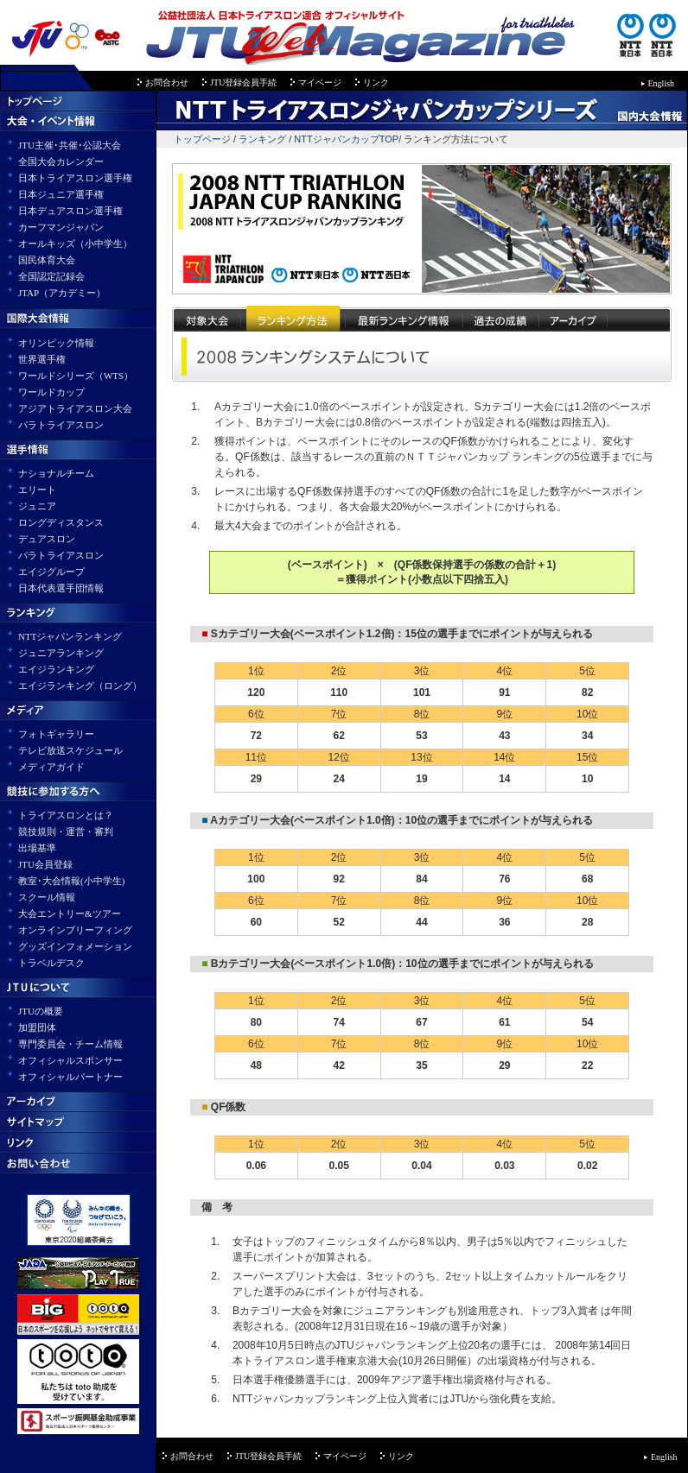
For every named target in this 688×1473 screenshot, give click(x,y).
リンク (376, 82)
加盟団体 (37, 1027)
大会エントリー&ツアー (69, 913)
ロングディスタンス (61, 522)
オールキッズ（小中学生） (75, 243)
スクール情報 (46, 897)
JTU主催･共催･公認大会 (69, 145)
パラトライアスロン (61, 425)
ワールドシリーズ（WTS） (75, 375)
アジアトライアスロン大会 (75, 408)
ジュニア (37, 506)
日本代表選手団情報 (61, 588)
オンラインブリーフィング (75, 930)
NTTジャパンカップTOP (346, 139)
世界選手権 (42, 359)
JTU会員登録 (45, 864)
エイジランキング (56, 669)
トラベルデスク (51, 963)
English (661, 83)
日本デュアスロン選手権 (70, 210)
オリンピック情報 (56, 343)
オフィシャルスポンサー (70, 1060)
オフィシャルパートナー (70, 1077)
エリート (37, 489)
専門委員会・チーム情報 (70, 1044)
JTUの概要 (40, 1011)
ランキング (262, 139)
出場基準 (37, 848)
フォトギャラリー (56, 734)
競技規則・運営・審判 (65, 831)
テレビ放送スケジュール (70, 750)
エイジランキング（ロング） (80, 685)
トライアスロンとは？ (65, 815)
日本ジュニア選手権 (61, 194)
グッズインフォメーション (75, 946)
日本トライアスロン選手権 (75, 178)
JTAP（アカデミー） (61, 293)
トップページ (202, 139)
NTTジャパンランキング (70, 636)
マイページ (319, 82)
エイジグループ (51, 571)
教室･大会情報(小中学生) (71, 881)
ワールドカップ (51, 392)
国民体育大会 (46, 260)
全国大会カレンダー (61, 161)
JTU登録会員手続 (243, 82)
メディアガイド (51, 767)
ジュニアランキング (61, 653)
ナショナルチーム (56, 473)
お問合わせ (166, 82)
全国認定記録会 (51, 276)
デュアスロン (46, 539)
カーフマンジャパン (61, 227)
